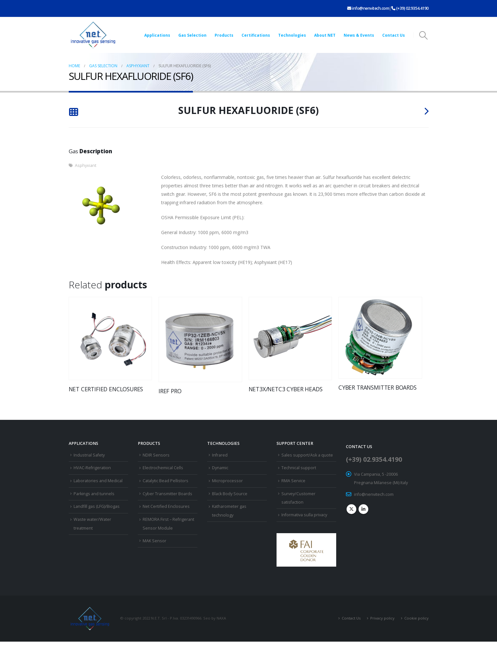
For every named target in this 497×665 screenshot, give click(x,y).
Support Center (295, 443)
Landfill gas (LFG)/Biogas (97, 506)
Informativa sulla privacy (304, 515)
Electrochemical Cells (163, 468)
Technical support (298, 468)
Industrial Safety (89, 455)
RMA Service (293, 480)
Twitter (351, 509)
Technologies (292, 35)
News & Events (359, 35)
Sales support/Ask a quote (307, 455)
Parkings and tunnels (94, 493)
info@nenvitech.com (368, 8)
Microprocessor (227, 480)
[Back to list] (73, 112)
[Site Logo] (93, 35)
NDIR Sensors (156, 455)
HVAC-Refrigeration (92, 468)
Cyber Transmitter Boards (167, 493)
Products (224, 35)
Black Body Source (229, 493)
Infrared (220, 455)
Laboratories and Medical (98, 480)
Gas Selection (192, 35)
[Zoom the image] (306, 537)
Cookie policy (416, 618)
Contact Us (393, 35)
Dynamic (220, 468)
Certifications (256, 35)
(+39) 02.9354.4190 (410, 8)
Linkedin (363, 509)
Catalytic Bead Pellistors (165, 480)
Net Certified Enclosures (166, 506)
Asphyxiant (85, 165)
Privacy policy (382, 618)
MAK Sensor (154, 541)
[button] (423, 35)
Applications (157, 35)
